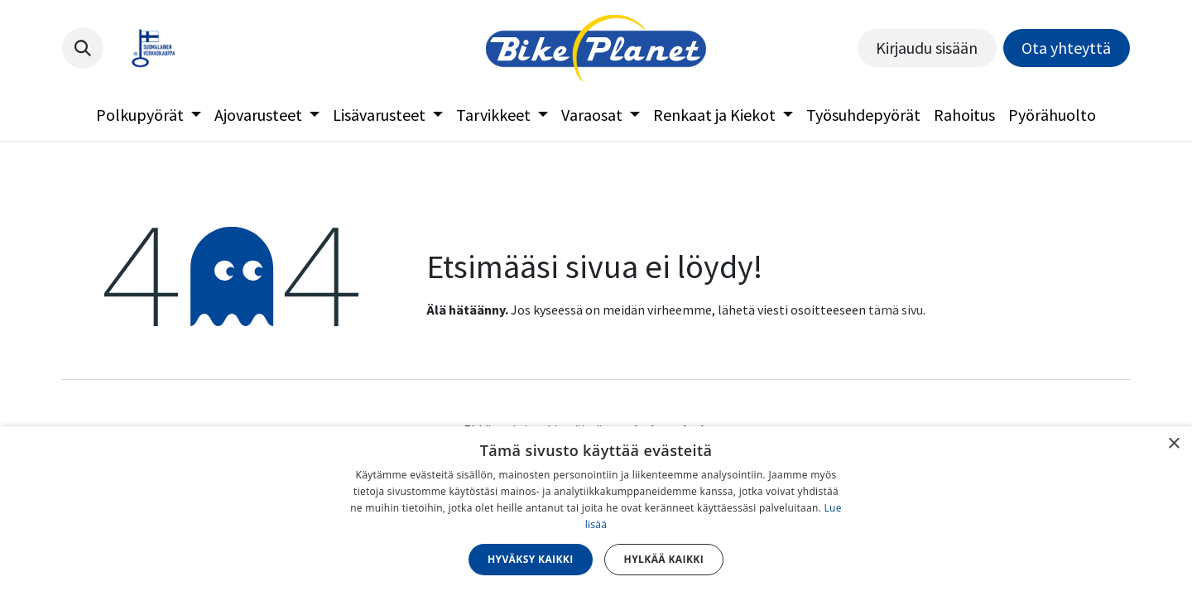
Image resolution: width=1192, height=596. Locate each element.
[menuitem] (148, 115)
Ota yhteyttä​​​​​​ (1066, 47)
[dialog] (596, 511)
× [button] (1173, 444)
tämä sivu (895, 309)
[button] (82, 48)
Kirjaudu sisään (927, 47)
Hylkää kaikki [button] (664, 559)
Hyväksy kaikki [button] (531, 559)
